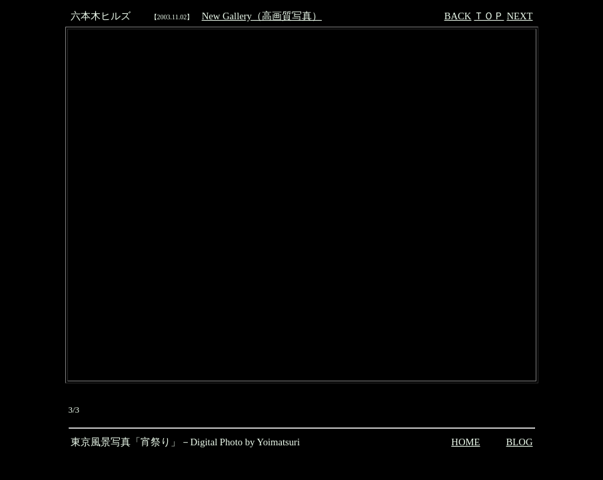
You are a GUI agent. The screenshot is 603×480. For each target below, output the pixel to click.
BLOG (519, 442)
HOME (465, 442)
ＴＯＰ (489, 16)
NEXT (519, 16)
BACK (458, 16)
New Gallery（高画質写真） (262, 16)
